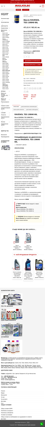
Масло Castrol (5, 37)
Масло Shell (5, 75)
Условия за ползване (6, 414)
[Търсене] (4, 6)
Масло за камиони (3, 99)
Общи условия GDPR (6, 408)
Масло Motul (5, 66)
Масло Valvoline (6, 82)
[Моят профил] (40, 6)
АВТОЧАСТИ (4, 26)
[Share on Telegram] (27, 92)
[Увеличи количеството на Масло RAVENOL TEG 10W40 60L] (29, 56)
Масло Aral (5, 33)
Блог (2, 403)
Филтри (3, 121)
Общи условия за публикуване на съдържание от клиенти (16, 416)
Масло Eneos (5, 45)
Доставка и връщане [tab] (32, 109)
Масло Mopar (5, 64)
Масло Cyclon (5, 42)
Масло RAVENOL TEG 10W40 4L (25, 211)
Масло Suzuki (5, 76)
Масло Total (5, 77)
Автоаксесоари (5, 18)
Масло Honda (5, 50)
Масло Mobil (5, 63)
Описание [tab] (16, 106)
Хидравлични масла (4, 124)
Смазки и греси (5, 105)
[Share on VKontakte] (38, 88)
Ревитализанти (5, 102)
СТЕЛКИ (3, 112)
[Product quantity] (26, 56)
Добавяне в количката (32, 60)
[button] (2, 6)
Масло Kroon (5, 51)
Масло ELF (5, 44)
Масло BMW (5, 36)
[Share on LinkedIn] (40, 88)
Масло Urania (5, 80)
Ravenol (28, 85)
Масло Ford (5, 47)
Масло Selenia (5, 73)
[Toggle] (2, 20)
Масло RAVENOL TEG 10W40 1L (25, 209)
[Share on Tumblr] (25, 92)
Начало (26, 15)
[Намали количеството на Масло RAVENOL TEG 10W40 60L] (24, 56)
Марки (2, 393)
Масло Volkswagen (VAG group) (5, 84)
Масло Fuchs (5, 48)
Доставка (3, 401)
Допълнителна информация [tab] (29, 106)
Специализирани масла (5, 108)
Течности (3, 114)
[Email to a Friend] (32, 88)
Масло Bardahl (5, 34)
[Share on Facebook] (27, 88)
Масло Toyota (5, 79)
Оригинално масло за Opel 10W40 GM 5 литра (39, 274)
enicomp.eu (23, 422)
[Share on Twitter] (30, 88)
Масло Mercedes (4, 59)
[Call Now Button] (41, 424)
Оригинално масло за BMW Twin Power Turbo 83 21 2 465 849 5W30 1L (28, 275)
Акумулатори (4, 28)
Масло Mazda (5, 57)
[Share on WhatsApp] (25, 88)
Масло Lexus (5, 53)
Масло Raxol (5, 72)
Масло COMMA (6, 41)
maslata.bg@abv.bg (10, 379)
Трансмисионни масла (5, 117)
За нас (3, 397)
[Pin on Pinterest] (35, 88)
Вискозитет (4, 134)
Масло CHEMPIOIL (5, 39)
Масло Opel (5, 69)
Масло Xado (5, 87)
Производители (5, 136)
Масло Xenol (5, 88)
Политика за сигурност (7, 410)
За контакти (4, 399)
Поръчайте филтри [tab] (19, 109)
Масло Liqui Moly (5, 55)
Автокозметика (5, 22)
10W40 (27, 199)
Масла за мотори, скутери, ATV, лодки (4, 95)
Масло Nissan (5, 67)
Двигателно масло (4, 31)
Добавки (3, 91)
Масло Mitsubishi (4, 61)
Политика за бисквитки (7, 412)
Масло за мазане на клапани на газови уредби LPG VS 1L (17, 274)
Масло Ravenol (6, 70)
